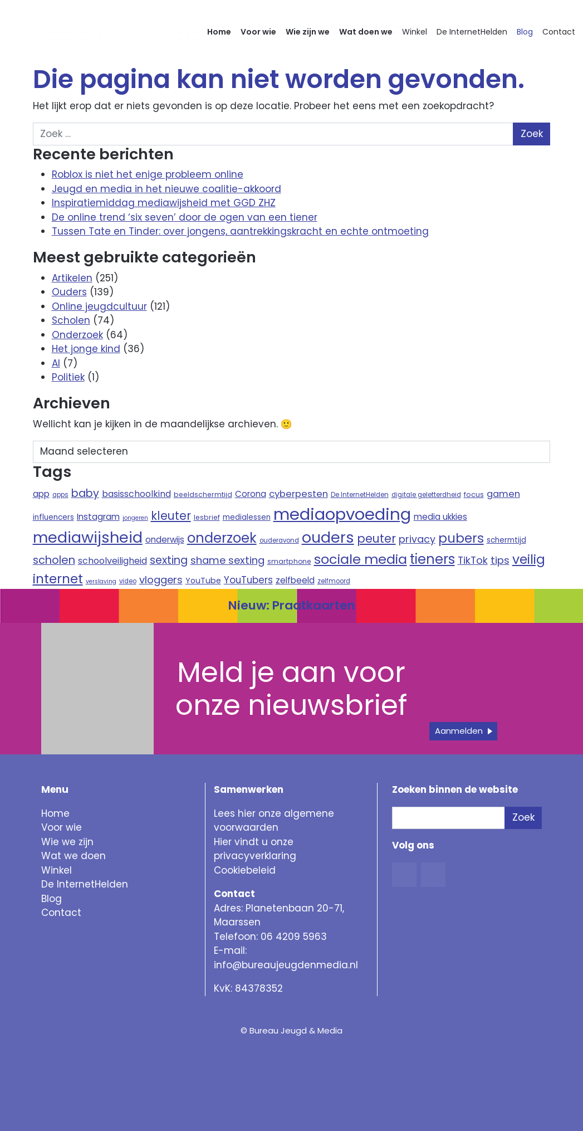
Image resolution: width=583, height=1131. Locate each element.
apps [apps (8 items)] (60, 494)
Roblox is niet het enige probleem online (147, 174)
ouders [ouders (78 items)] (328, 537)
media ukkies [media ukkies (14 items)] (440, 517)
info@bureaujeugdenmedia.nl (286, 965)
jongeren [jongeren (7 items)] (135, 518)
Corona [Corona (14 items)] (250, 494)
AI (56, 363)
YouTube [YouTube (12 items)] (203, 580)
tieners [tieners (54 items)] (432, 559)
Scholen (71, 320)
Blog (525, 31)
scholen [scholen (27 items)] (54, 560)
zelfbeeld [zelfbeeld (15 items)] (295, 580)
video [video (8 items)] (127, 581)
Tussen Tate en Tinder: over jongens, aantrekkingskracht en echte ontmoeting (240, 231)
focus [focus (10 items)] (474, 494)
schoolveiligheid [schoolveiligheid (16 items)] (112, 560)
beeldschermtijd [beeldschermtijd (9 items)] (203, 494)
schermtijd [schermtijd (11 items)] (506, 540)
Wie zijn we (308, 31)
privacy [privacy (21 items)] (417, 539)
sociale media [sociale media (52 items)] (360, 559)
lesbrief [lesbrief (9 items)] (207, 517)
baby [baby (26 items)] (85, 493)
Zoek (523, 817)
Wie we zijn (67, 842)
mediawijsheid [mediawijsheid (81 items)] (88, 537)
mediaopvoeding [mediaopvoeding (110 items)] (342, 514)
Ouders (69, 292)
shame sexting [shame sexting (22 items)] (227, 560)
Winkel (414, 31)
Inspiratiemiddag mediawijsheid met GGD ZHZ (164, 202)
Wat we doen (73, 855)
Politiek (68, 377)
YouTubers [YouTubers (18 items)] (248, 580)
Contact (558, 31)
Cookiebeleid (245, 870)
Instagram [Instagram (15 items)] (98, 517)
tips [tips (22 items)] (500, 560)
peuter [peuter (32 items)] (376, 538)
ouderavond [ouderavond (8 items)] (279, 540)
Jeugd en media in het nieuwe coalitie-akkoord (166, 189)
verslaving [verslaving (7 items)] (101, 581)
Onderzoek (77, 335)
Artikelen (72, 278)
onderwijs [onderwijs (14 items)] (164, 539)
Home (219, 31)
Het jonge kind (86, 348)
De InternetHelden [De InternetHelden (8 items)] (360, 494)
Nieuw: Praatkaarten (291, 605)
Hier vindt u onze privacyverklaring (255, 849)
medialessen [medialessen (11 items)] (247, 517)
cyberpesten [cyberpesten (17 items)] (298, 494)
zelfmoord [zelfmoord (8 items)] (333, 581)
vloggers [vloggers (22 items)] (161, 580)
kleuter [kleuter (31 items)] (171, 516)
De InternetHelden (472, 31)
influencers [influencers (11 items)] (53, 517)
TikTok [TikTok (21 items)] (473, 560)
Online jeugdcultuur (99, 306)
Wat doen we (366, 31)
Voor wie (258, 31)
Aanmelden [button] (459, 731)
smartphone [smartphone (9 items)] (289, 561)
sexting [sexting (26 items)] (169, 560)
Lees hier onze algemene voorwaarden (274, 821)
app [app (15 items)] (41, 494)
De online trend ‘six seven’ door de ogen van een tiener (184, 217)
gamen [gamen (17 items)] (503, 494)
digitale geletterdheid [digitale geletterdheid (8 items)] (426, 494)
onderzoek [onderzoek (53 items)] (222, 538)
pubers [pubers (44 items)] (461, 538)
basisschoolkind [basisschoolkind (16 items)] (136, 494)
